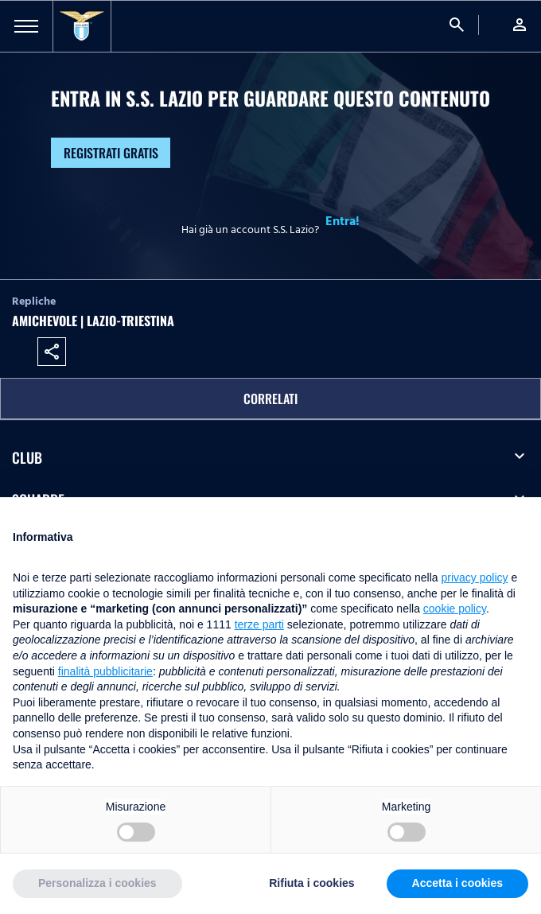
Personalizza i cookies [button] (97, 883)
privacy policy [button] (475, 577)
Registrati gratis (111, 152)
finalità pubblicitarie (105, 671)
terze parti (259, 624)
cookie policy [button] (454, 608)
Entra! (342, 221)
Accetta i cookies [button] (457, 883)
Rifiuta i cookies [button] (311, 883)
